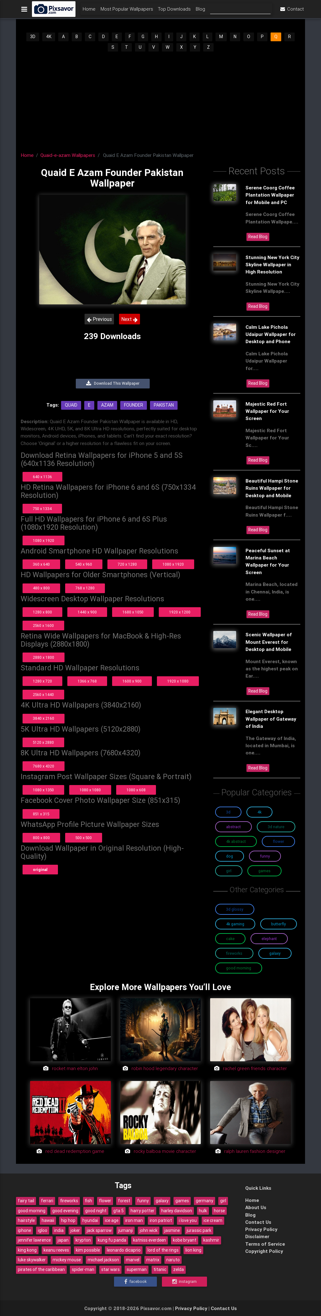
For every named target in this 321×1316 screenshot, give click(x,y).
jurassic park (199, 1230)
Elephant (269, 938)
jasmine (172, 1230)
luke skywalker (32, 1260)
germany (204, 1200)
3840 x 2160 (43, 718)
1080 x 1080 (90, 790)
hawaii (48, 1220)
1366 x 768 (87, 681)
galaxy (162, 1200)
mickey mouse (67, 1260)
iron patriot (161, 1220)
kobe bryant (184, 1240)
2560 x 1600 (43, 625)
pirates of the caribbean (41, 1269)
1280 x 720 (42, 681)
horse (219, 1210)
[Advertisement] (160, 99)
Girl (228, 870)
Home (89, 11)
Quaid (71, 405)
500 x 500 (83, 837)
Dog (229, 856)
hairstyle (26, 1220)
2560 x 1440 (43, 694)
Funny (265, 856)
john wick (149, 1230)
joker (75, 1230)
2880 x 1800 (43, 657)
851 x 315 (41, 814)
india (59, 1230)
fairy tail (26, 1200)
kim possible (88, 1250)
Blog (200, 11)
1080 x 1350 (43, 790)
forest (124, 1200)
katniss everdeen (149, 1240)
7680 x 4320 (43, 766)
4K (48, 36)
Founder (133, 405)
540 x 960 (83, 564)
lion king (193, 1250)
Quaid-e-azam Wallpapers (67, 155)
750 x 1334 (42, 508)
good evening (65, 1210)
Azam (107, 405)
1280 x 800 (42, 612)
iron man (134, 1220)
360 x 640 (41, 564)
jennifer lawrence (34, 1240)
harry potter (142, 1210)
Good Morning (238, 968)
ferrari (47, 1200)
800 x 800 (41, 837)
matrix (152, 1260)
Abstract (233, 826)
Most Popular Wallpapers (127, 11)
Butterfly (278, 924)
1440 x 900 (87, 612)
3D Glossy (234, 909)
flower (105, 1200)
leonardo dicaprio (124, 1250)
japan (63, 1240)
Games (264, 870)
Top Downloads (174, 11)
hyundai (90, 1220)
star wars (110, 1269)
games (182, 1200)
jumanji (125, 1230)
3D (32, 36)
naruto (173, 1260)
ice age (111, 1220)
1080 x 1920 (43, 540)
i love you (188, 1220)
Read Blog (257, 236)
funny (143, 1200)
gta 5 (118, 1210)
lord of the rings (163, 1250)
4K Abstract (236, 841)
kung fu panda (112, 1240)
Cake (230, 938)
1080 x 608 (136, 790)
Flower (278, 841)
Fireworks (234, 953)
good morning (31, 1210)
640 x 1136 (42, 476)
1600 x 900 (132, 681)
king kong (27, 1250)
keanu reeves (56, 1250)
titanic (159, 1269)
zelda (178, 1269)
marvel (132, 1260)
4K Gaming (235, 924)
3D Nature (276, 826)
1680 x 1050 (132, 612)
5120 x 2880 (43, 742)
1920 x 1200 (179, 612)
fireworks (69, 1200)
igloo (42, 1230)
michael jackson (103, 1260)
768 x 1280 (85, 588)
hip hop (68, 1220)
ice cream (213, 1220)
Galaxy (275, 953)
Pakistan (164, 405)
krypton (83, 1240)
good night (95, 1210)
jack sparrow (99, 1230)
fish (88, 1200)
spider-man (83, 1269)
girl (223, 1200)
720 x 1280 (127, 564)
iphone (24, 1230)
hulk (203, 1210)
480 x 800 (41, 588)
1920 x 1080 (178, 681)
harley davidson (176, 1210)
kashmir (211, 1240)
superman (137, 1269)
